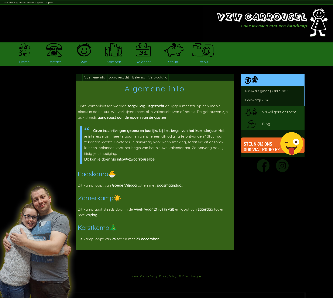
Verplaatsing (157, 77)
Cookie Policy (148, 276)
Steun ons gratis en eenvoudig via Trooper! (28, 2)
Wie (84, 61)
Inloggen (197, 276)
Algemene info (94, 77)
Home (24, 61)
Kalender (143, 61)
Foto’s (203, 61)
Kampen (113, 61)
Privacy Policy (167, 276)
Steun (173, 61)
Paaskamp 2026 (257, 100)
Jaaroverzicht (119, 77)
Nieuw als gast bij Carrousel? (266, 91)
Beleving (138, 77)
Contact (54, 61)
